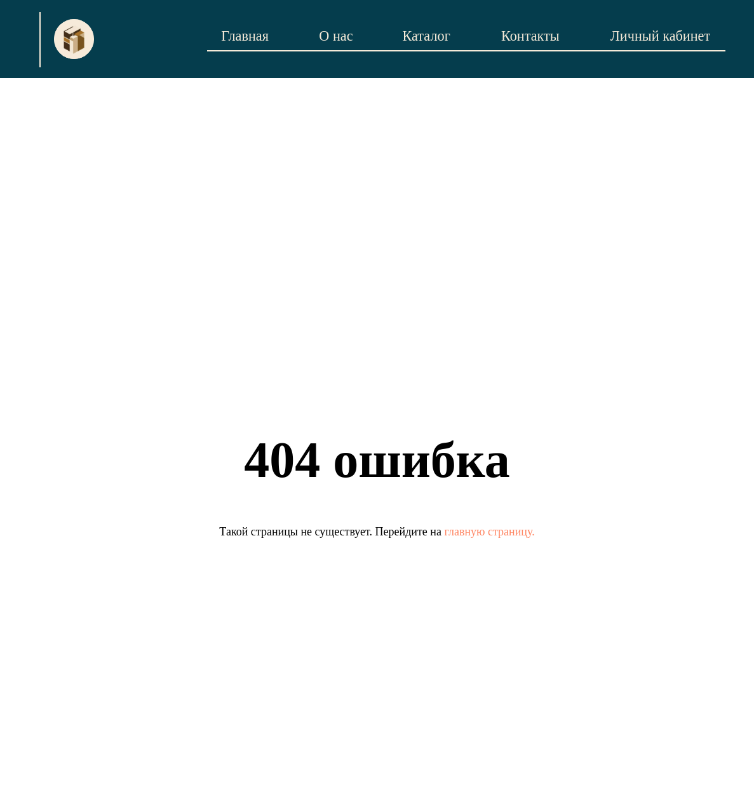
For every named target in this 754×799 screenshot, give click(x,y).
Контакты (530, 36)
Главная (245, 36)
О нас (336, 36)
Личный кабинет (660, 36)
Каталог (426, 36)
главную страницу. (489, 531)
